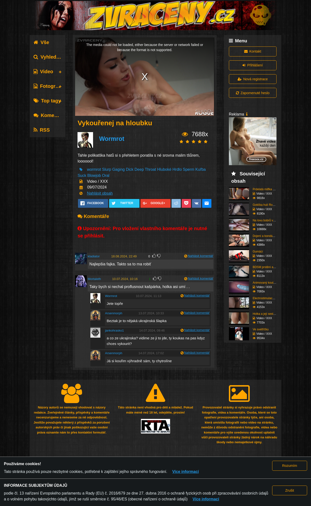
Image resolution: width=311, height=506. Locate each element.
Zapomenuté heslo (252, 93)
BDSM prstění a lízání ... (268, 267)
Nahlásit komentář (200, 256)
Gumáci (258, 251)
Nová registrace (253, 79)
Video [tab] (43, 71)
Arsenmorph (113, 313)
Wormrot (111, 138)
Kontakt (252, 51)
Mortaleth (94, 279)
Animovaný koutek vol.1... (269, 282)
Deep (139, 169)
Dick (129, 169)
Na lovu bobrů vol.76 (266, 220)
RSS (42, 130)
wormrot (94, 169)
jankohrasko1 (114, 330)
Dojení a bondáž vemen (268, 236)
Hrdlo (177, 169)
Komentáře (50, 115)
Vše (41, 42)
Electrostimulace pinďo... (269, 298)
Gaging (118, 169)
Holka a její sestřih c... (267, 314)
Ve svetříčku (260, 329)
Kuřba (200, 169)
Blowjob (94, 175)
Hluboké (164, 169)
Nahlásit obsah (100, 193)
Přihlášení (252, 65)
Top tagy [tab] (47, 100)
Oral (105, 175)
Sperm (188, 169)
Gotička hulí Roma (265, 205)
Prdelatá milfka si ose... (268, 189)
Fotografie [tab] (49, 86)
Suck (82, 175)
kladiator (94, 256)
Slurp (106, 169)
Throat (150, 169)
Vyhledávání (51, 57)
